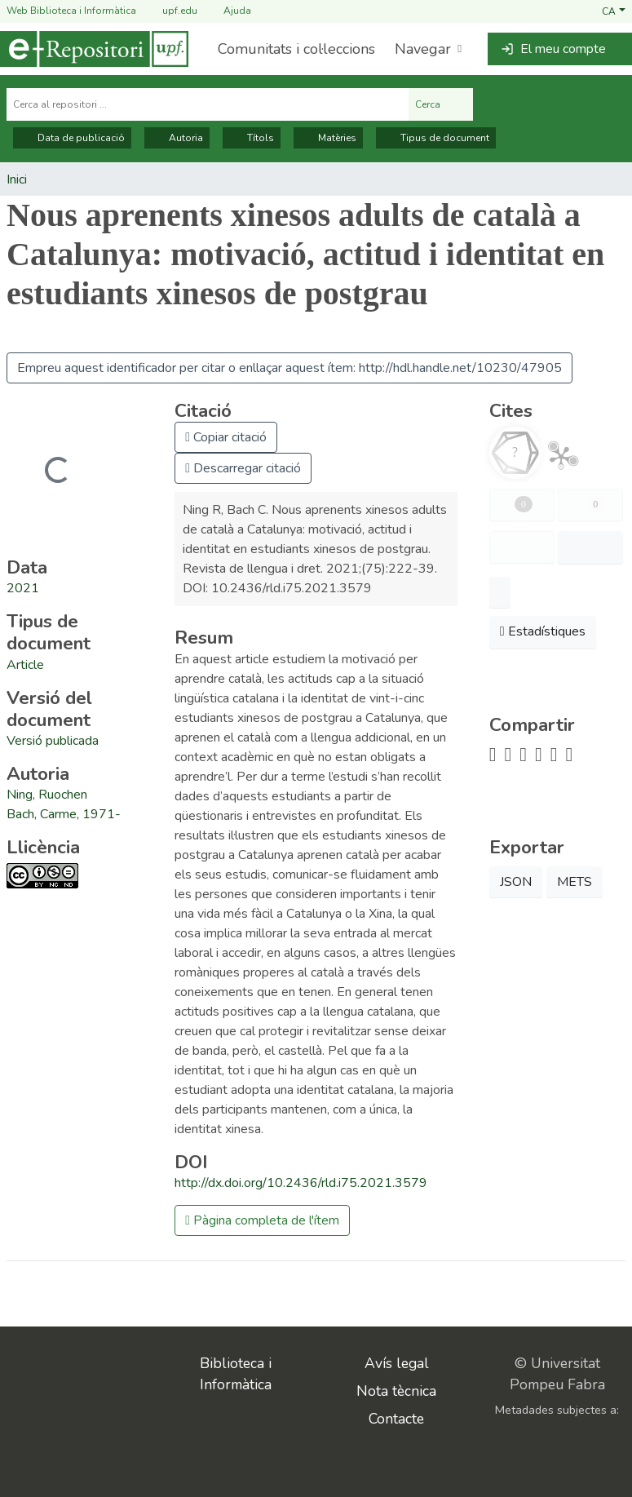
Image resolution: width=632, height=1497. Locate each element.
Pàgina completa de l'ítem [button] (262, 1220)
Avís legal (397, 1363)
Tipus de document (435, 137)
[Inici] (94, 49)
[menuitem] (426, 49)
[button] (613, 10)
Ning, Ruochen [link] (47, 795)
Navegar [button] (423, 49)
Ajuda (227, 11)
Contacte (396, 1418)
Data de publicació (72, 137)
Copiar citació (226, 437)
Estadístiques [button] (543, 631)
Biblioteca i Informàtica (236, 1373)
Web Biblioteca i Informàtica (71, 10)
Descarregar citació (243, 468)
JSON (516, 882)
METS (574, 882)
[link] (25, 665)
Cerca (440, 104)
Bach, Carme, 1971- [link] (64, 814)
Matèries (328, 137)
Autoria (177, 137)
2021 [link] (23, 588)
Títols (251, 137)
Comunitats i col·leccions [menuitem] (296, 49)
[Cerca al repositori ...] (208, 104)
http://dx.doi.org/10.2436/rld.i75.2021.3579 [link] (301, 1183)
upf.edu (170, 11)
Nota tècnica (396, 1391)
